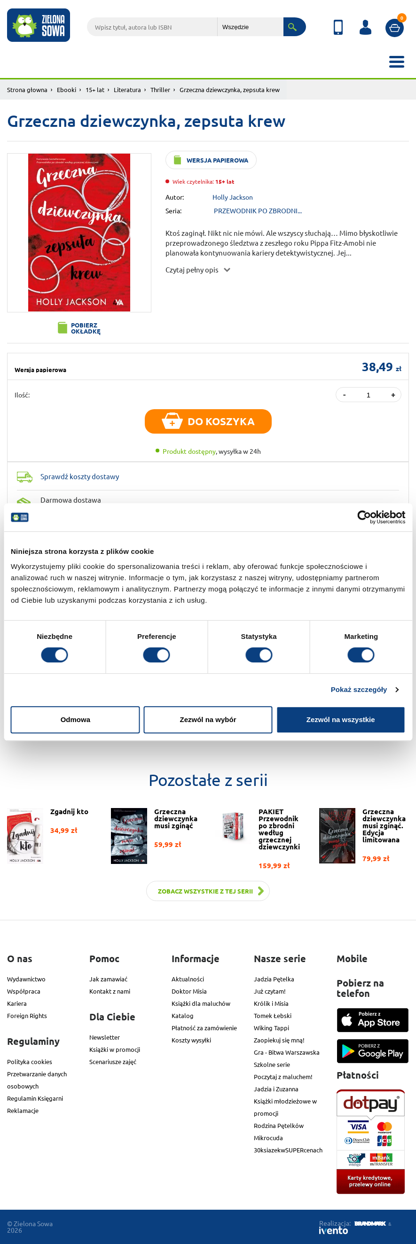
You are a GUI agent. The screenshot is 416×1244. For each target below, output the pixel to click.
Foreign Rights (27, 1015)
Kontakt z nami (109, 991)
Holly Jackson (232, 197)
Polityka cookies (29, 1061)
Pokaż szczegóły (359, 689)
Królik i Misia (271, 1003)
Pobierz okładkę (86, 328)
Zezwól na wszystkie (340, 719)
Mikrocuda (268, 1138)
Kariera (17, 1003)
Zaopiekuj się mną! (279, 1040)
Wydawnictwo (26, 979)
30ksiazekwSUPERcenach (288, 1150)
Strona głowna (27, 89)
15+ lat (95, 89)
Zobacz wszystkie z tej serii (205, 891)
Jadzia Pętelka (274, 979)
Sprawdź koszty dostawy (79, 476)
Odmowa (75, 719)
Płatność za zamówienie (204, 1028)
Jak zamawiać (108, 979)
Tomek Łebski (272, 1015)
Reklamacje (23, 1110)
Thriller (160, 89)
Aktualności (188, 979)
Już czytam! (270, 991)
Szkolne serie (272, 1064)
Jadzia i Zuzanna (276, 1089)
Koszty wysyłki (191, 1040)
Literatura (127, 89)
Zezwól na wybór (208, 719)
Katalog (183, 1015)
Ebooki (66, 89)
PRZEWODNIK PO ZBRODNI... (258, 210)
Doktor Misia (189, 991)
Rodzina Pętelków (279, 1125)
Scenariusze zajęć (112, 1061)
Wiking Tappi (271, 1028)
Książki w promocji (114, 1049)
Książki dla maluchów (201, 1003)
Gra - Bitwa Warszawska (287, 1052)
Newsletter (104, 1037)
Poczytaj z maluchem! (283, 1077)
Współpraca (23, 991)
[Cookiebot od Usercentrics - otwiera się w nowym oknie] (364, 517)
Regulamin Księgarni (35, 1098)
